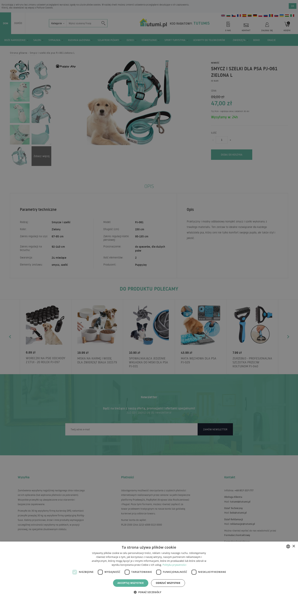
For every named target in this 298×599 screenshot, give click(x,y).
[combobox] (288, 546)
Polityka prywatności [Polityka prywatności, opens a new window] (174, 565)
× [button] (293, 546)
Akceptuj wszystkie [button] (131, 583)
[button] (149, 592)
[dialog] (149, 570)
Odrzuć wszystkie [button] (168, 583)
